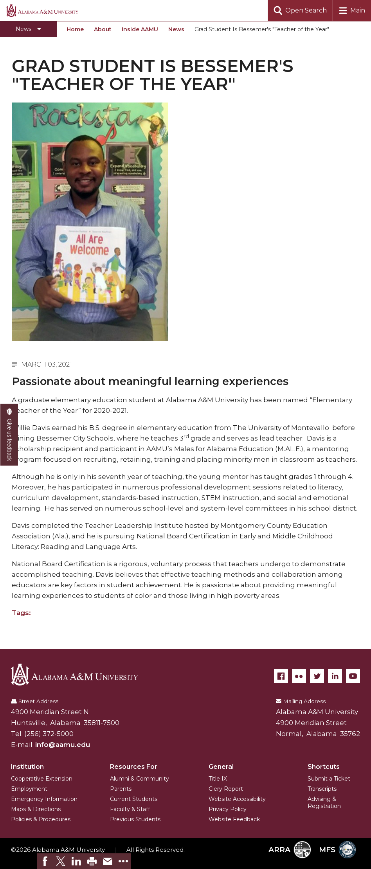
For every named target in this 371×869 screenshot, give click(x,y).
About (103, 29)
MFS (337, 849)
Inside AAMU (140, 29)
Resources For (133, 766)
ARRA (289, 849)
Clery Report (226, 788)
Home (75, 29)
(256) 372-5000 (49, 734)
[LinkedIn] (335, 676)
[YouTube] (353, 676)
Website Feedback (234, 819)
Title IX (218, 778)
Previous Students (135, 819)
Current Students (133, 798)
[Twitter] (317, 676)
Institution (27, 766)
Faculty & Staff (130, 809)
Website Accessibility (237, 798)
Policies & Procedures (40, 819)
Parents (120, 788)
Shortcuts (324, 766)
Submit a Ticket (329, 778)
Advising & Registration (324, 802)
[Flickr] (299, 676)
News (176, 29)
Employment (29, 788)
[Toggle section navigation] (28, 29)
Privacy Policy (228, 809)
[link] (45, 861)
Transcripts (322, 788)
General (221, 766)
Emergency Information (44, 798)
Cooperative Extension (41, 778)
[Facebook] (281, 676)
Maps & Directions (36, 809)
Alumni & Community (139, 778)
